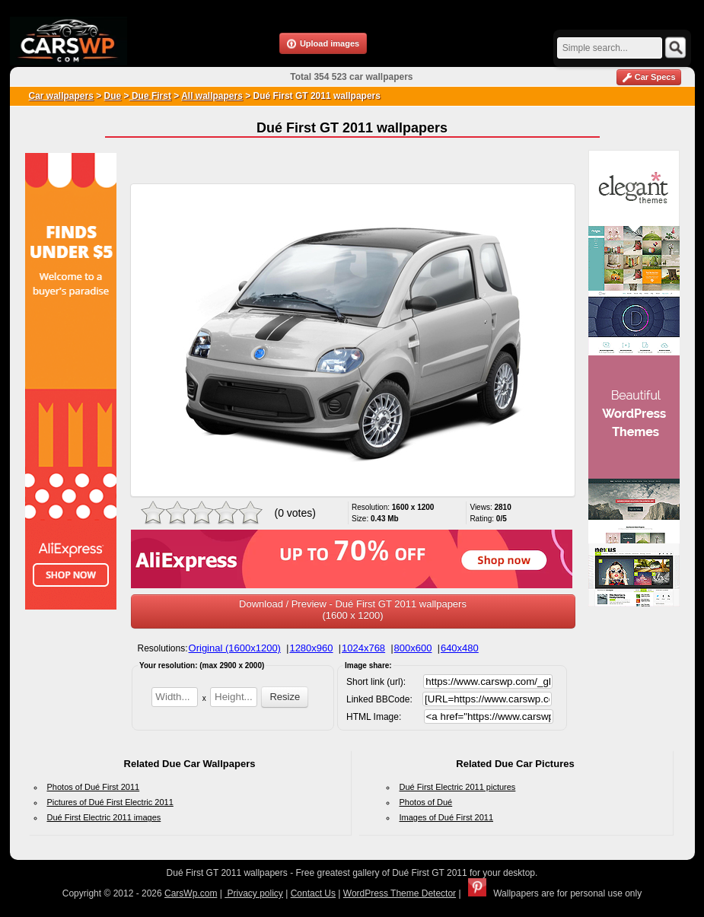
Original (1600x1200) (235, 648)
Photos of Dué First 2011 (93, 786)
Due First (150, 96)
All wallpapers (212, 96)
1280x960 (311, 648)
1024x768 (363, 648)
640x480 (460, 648)
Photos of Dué (426, 802)
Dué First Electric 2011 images (104, 817)
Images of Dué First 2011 (447, 817)
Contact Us (313, 893)
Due (113, 96)
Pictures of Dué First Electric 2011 (110, 802)
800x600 (413, 648)
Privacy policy (254, 893)
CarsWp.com (190, 893)
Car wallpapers (61, 96)
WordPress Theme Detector (399, 893)
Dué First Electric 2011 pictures (458, 786)
